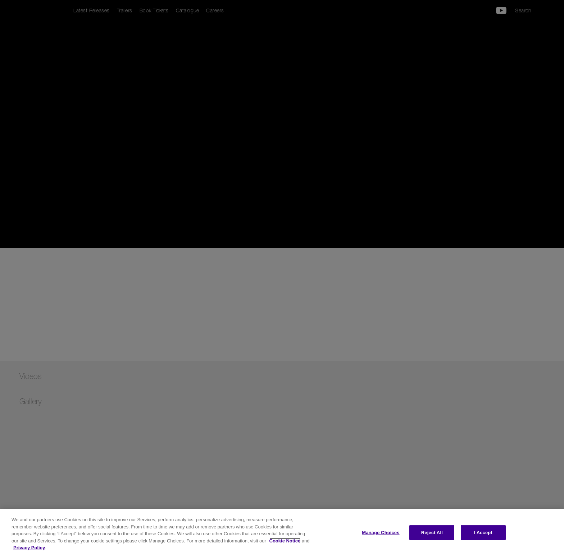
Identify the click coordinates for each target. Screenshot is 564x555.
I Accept (483, 532)
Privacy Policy (29, 547)
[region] (282, 532)
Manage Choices (380, 532)
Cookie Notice (285, 541)
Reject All (432, 532)
